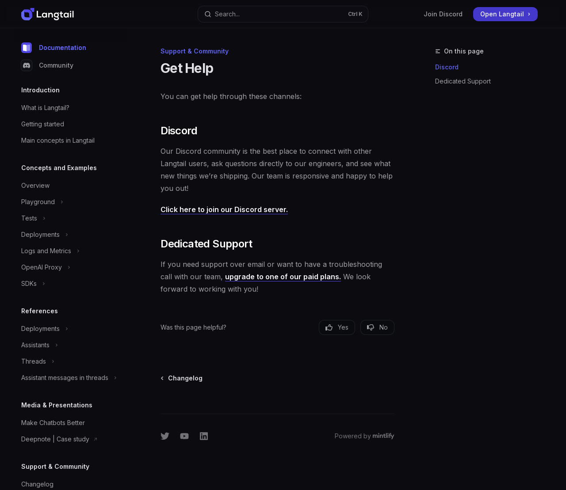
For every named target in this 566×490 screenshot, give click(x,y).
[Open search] (283, 14)
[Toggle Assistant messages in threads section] (70, 378)
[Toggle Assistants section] (70, 345)
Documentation (53, 47)
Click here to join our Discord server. (224, 209)
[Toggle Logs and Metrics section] (70, 251)
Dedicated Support (463, 81)
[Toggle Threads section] (70, 361)
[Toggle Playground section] (70, 202)
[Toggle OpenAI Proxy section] (70, 267)
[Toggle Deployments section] (70, 235)
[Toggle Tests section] (70, 218)
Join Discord (443, 14)
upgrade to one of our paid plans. (283, 276)
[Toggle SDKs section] (70, 284)
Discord (447, 67)
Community (47, 65)
